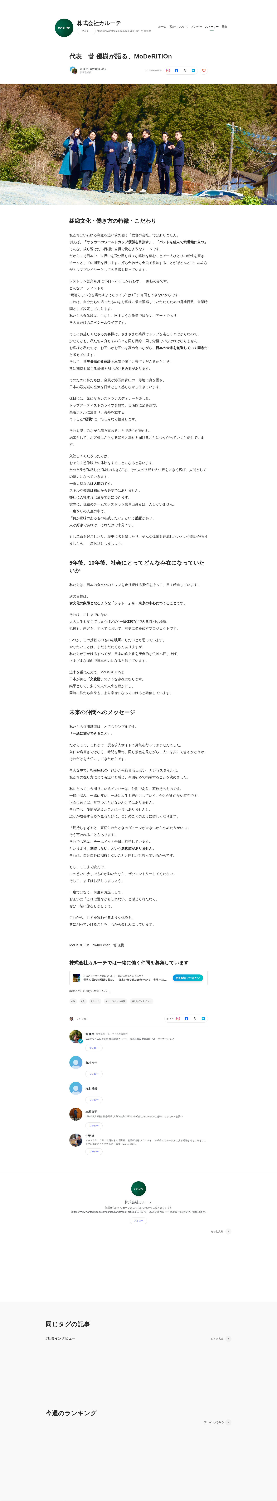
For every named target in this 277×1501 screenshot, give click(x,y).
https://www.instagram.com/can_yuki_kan (118, 31)
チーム (96, 1001)
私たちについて (178, 26)
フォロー (86, 31)
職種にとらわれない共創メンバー (89, 990)
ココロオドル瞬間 (116, 1001)
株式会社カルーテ (99, 23)
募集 (224, 26)
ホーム (162, 26)
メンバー (196, 26)
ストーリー (212, 26)
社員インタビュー (142, 1001)
